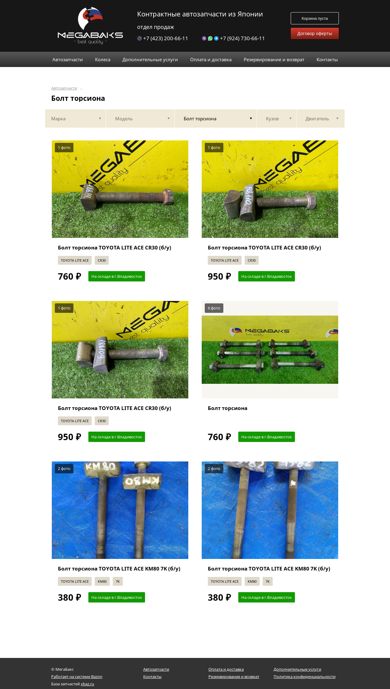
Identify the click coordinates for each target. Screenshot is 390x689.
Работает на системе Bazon (76, 676)
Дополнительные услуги (297, 669)
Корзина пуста (315, 18)
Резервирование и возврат (233, 676)
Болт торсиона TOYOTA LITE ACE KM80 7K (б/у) (119, 568)
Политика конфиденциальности (304, 676)
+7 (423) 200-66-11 (162, 38)
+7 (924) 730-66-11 (233, 38)
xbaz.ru (87, 684)
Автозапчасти (64, 88)
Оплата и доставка (226, 669)
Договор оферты (314, 33)
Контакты (152, 676)
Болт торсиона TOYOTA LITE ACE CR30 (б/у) (114, 247)
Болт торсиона (227, 408)
